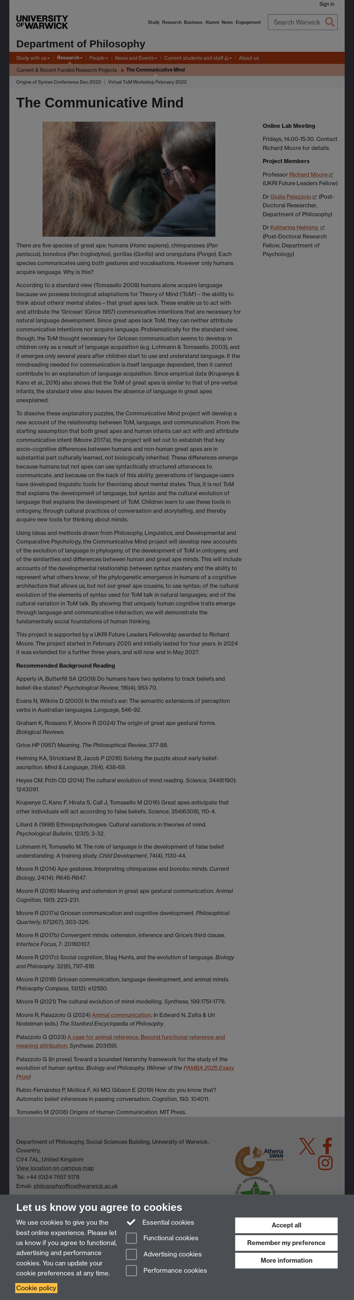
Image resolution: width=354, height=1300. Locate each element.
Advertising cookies (164, 1255)
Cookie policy (36, 1288)
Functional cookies (162, 1238)
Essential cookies (160, 1221)
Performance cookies (166, 1271)
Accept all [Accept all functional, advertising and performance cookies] (286, 1225)
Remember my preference (286, 1243)
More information (287, 1260)
